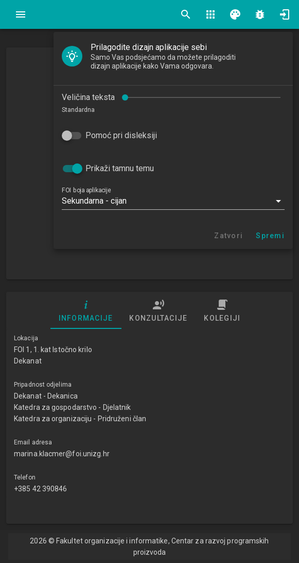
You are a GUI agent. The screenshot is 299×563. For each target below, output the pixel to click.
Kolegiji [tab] (222, 310)
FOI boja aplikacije (86, 190)
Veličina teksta (88, 97)
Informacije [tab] (86, 310)
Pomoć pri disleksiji (121, 135)
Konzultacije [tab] (158, 310)
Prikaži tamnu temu (119, 168)
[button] (173, 201)
